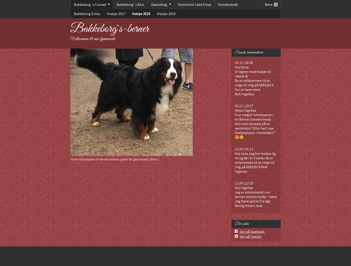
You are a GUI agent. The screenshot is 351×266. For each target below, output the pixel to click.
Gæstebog (159, 4)
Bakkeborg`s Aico (130, 4)
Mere (271, 3)
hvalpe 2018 (141, 13)
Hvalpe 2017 (116, 13)
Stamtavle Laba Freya (194, 4)
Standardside (228, 4)
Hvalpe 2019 (166, 13)
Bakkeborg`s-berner (109, 29)
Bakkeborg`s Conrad (90, 4)
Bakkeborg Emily (87, 13)
